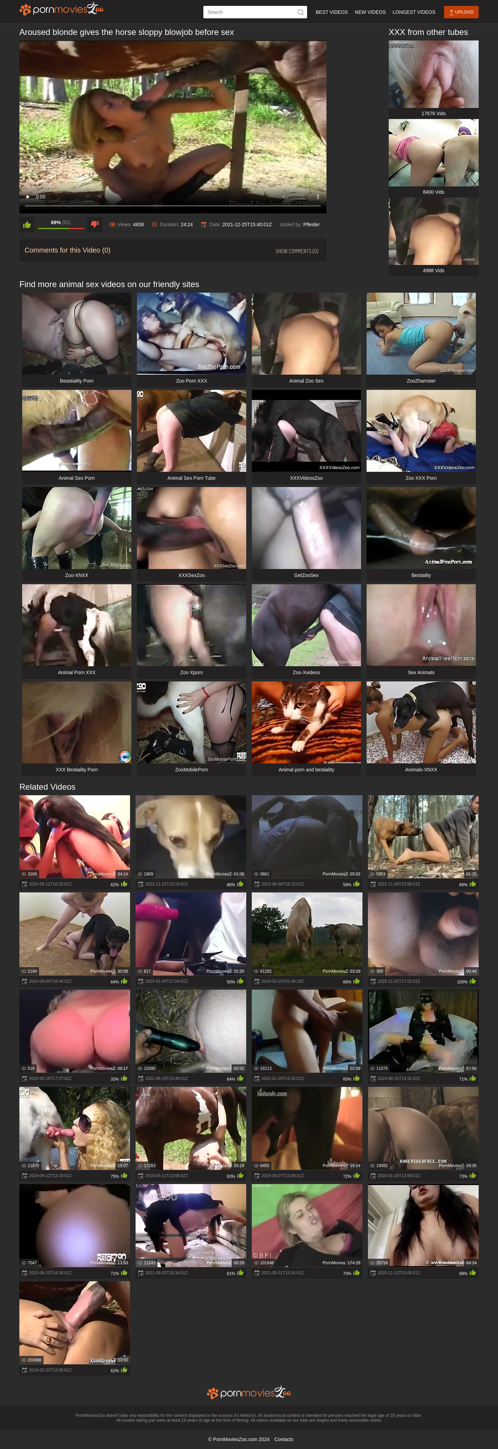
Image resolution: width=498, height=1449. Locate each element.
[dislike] (94, 224)
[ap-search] (255, 12)
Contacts (283, 1439)
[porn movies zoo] (61, 9)
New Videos (370, 12)
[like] (27, 224)
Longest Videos (414, 12)
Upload (461, 12)
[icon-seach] (301, 12)
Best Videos (332, 12)
